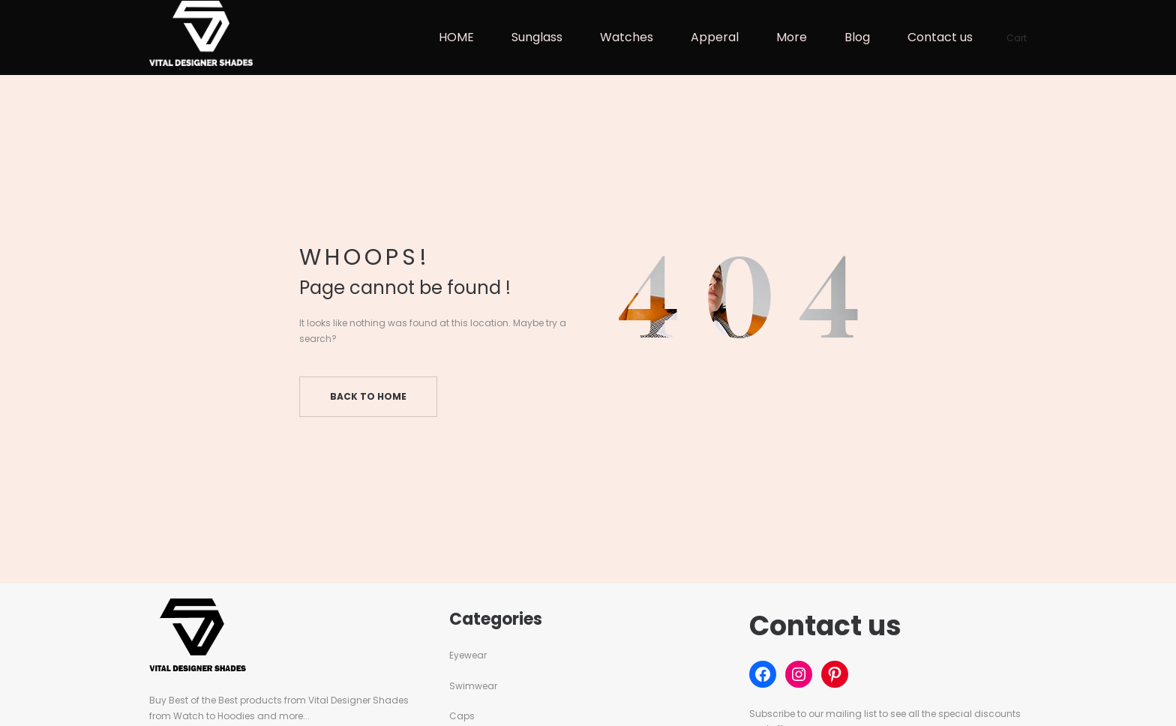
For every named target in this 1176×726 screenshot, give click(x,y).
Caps (462, 716)
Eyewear (468, 655)
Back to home (368, 396)
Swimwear (473, 686)
